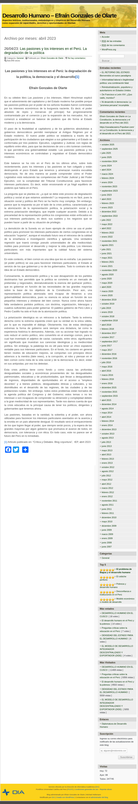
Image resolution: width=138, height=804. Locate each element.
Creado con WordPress (65, 797)
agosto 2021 (108, 245)
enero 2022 (107, 237)
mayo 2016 (107, 366)
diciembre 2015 (109, 387)
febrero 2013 (108, 459)
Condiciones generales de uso (86, 789)
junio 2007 (107, 546)
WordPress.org (109, 49)
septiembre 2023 (110, 191)
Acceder (106, 37)
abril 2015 (106, 400)
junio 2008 (107, 542)
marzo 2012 (107, 488)
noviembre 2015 (109, 392)
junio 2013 (107, 446)
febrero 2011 (108, 513)
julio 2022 (106, 220)
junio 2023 (107, 195)
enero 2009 (107, 538)
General (20, 58)
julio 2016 (106, 362)
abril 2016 (106, 371)
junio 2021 (107, 253)
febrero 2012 (108, 492)
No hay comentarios (76, 58)
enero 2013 (107, 463)
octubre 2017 (108, 337)
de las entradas (111, 41)
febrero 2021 (108, 262)
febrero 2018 (108, 329)
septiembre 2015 (110, 396)
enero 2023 (107, 207)
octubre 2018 (108, 316)
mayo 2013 (107, 450)
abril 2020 (106, 287)
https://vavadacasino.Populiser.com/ (117, 127)
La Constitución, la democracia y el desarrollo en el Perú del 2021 (115, 119)
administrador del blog (99, 797)
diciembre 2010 (109, 517)
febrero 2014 (108, 421)
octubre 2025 (108, 144)
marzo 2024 (107, 174)
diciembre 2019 (109, 299)
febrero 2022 (108, 232)
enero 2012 (107, 496)
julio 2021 (106, 249)
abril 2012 (106, 484)
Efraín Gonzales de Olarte (52, 58)
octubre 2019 (108, 304)
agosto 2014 (108, 408)
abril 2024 (106, 170)
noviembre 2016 (109, 358)
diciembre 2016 (109, 354)
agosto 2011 (108, 505)
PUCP (70, 789)
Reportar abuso (106, 789)
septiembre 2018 (110, 320)
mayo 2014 (107, 412)
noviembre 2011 (109, 501)
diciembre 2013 (109, 429)
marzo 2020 (107, 291)
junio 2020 (107, 278)
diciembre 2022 (109, 211)
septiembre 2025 (110, 149)
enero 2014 (107, 425)
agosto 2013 (108, 438)
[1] (77, 77)
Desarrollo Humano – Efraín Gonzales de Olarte (68, 11)
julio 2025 (106, 153)
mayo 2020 (107, 283)
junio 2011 (107, 509)
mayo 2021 (107, 258)
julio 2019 (106, 308)
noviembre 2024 (109, 161)
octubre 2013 (108, 433)
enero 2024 (107, 182)
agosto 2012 (108, 471)
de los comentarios (113, 45)
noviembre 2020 (109, 270)
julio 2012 (106, 475)
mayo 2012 (107, 479)
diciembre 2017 (109, 333)
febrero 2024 (108, 178)
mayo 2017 (107, 350)
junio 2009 (107, 530)
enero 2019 (107, 312)
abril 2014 (106, 417)
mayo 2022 (107, 224)
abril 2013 (106, 454)
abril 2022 (106, 228)
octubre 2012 (108, 467)
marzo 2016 (107, 375)
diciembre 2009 (109, 526)
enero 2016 (107, 383)
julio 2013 (106, 442)
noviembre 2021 (109, 241)
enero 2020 (107, 295)
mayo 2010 (107, 521)
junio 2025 (107, 157)
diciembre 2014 (109, 404)
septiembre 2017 (110, 341)
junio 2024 (107, 165)
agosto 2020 (108, 274)
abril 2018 (106, 325)
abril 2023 (106, 199)
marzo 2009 (107, 534)
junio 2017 (107, 345)
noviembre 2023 (109, 186)
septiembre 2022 (110, 216)
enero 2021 (107, 266)
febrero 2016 (108, 379)
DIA (97, 787)
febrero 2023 (108, 203)
